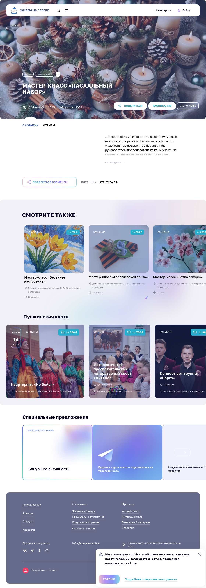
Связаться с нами (83, 528)
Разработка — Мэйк (43, 570)
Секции (28, 521)
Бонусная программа (85, 522)
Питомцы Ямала (132, 516)
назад (12, 25)
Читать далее (115, 162)
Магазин (29, 529)
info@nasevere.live (85, 543)
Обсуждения (32, 505)
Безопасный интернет (136, 522)
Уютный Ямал (130, 511)
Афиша (28, 513)
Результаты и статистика (88, 516)
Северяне (128, 527)
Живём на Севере (83, 511)
